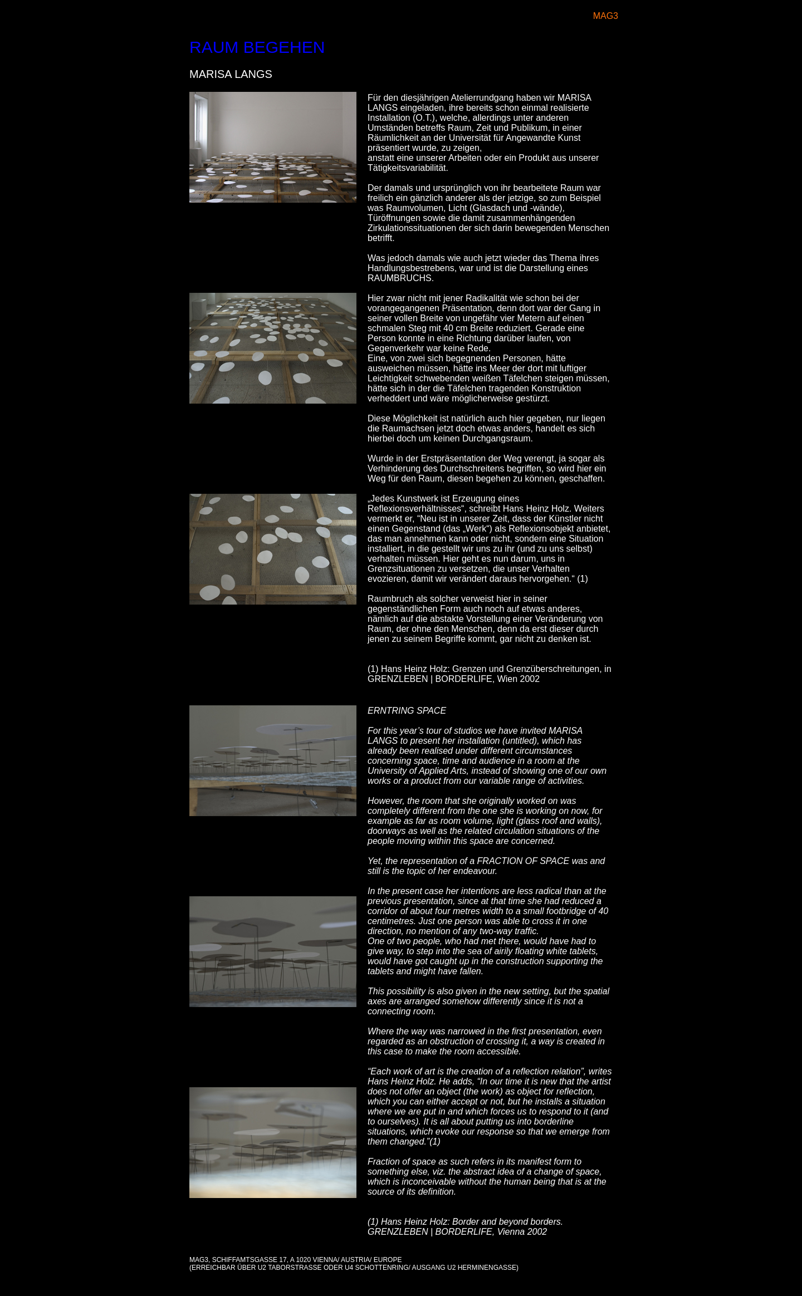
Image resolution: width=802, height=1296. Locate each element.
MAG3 (605, 16)
